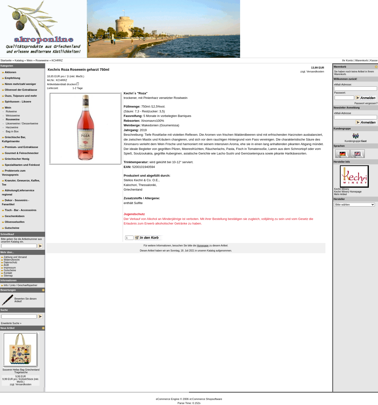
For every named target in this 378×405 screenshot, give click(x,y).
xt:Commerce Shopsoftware (205, 399)
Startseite (6, 60)
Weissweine (13, 115)
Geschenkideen (14, 216)
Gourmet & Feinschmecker (22, 153)
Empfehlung (12, 78)
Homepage (203, 245)
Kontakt (8, 273)
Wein (30, 60)
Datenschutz (10, 262)
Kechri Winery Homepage (348, 191)
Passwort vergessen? (366, 103)
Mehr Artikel (340, 194)
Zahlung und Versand (15, 257)
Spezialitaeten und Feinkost (22, 164)
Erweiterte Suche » (11, 323)
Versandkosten (23, 384)
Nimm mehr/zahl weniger (20, 84)
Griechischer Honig (17, 158)
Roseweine (41, 60)
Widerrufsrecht (12, 259)
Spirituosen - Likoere (18, 101)
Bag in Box (12, 131)
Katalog (19, 60)
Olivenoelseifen (14, 221)
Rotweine (11, 111)
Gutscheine (12, 227)
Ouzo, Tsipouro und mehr (21, 95)
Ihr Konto (347, 60)
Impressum (10, 267)
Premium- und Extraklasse (21, 147)
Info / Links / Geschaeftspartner (20, 285)
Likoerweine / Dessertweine (22, 123)
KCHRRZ (57, 60)
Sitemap (8, 275)
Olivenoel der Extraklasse (21, 89)
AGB (6, 265)
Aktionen (10, 72)
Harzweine (12, 127)
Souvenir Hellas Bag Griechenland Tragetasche (21, 371)
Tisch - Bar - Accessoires (20, 210)
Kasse (374, 60)
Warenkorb (361, 60)
